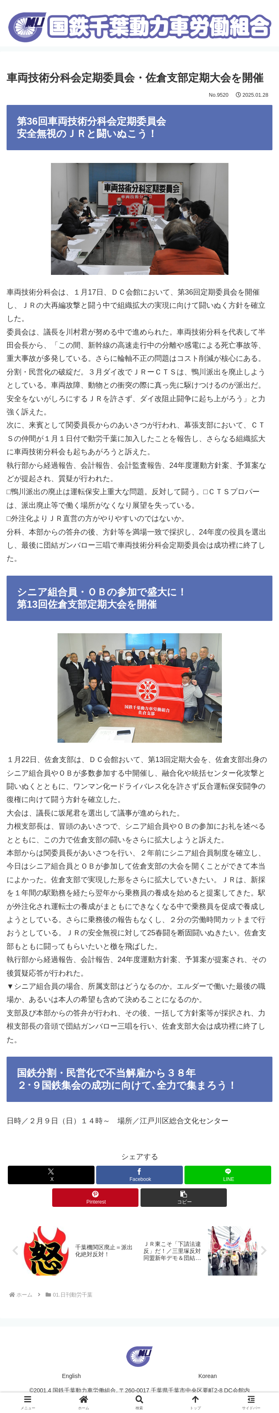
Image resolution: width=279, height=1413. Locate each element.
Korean (207, 1376)
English (71, 1376)
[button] (184, 1197)
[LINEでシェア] (227, 1174)
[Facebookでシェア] (139, 1174)
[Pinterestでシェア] (95, 1197)
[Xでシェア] (51, 1174)
